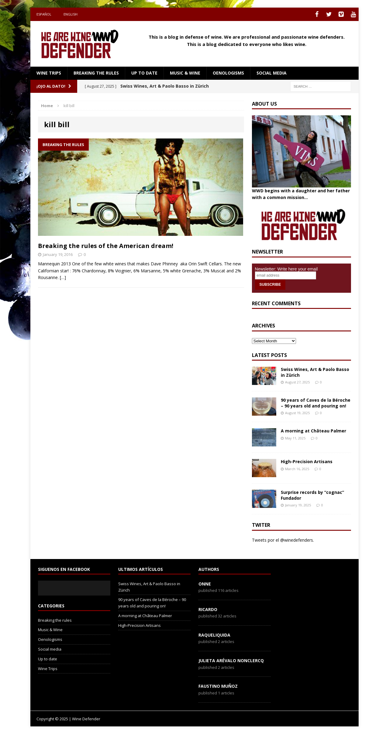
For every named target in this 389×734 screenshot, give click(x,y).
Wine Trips (48, 73)
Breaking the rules (96, 73)
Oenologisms (228, 73)
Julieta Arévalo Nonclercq (231, 660)
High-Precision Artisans (306, 461)
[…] (63, 277)
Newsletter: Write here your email (286, 269)
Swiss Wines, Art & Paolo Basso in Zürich (315, 372)
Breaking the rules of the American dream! (105, 246)
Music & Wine (185, 73)
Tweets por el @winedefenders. (283, 540)
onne (204, 584)
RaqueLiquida (214, 635)
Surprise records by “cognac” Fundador (312, 495)
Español (43, 14)
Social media (271, 73)
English (70, 14)
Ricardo (207, 609)
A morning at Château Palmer (313, 431)
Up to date (144, 73)
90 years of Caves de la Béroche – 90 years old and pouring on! (315, 402)
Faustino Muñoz (218, 686)
